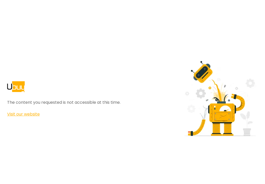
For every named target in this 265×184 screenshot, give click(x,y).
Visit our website (23, 114)
